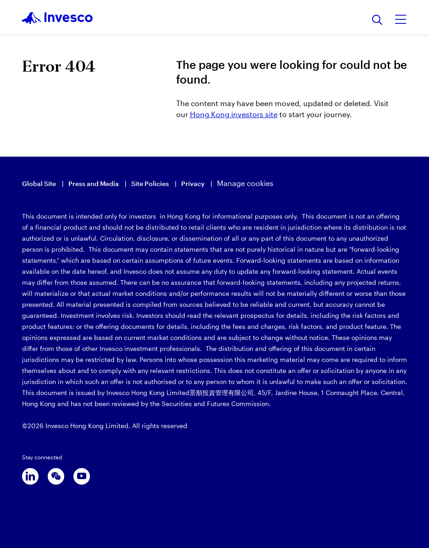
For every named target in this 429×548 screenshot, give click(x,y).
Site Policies (150, 183)
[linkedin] (30, 476)
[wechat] (56, 476)
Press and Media (93, 183)
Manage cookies (245, 183)
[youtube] (81, 476)
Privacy (193, 183)
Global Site (39, 183)
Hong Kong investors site (234, 114)
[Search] (377, 20)
